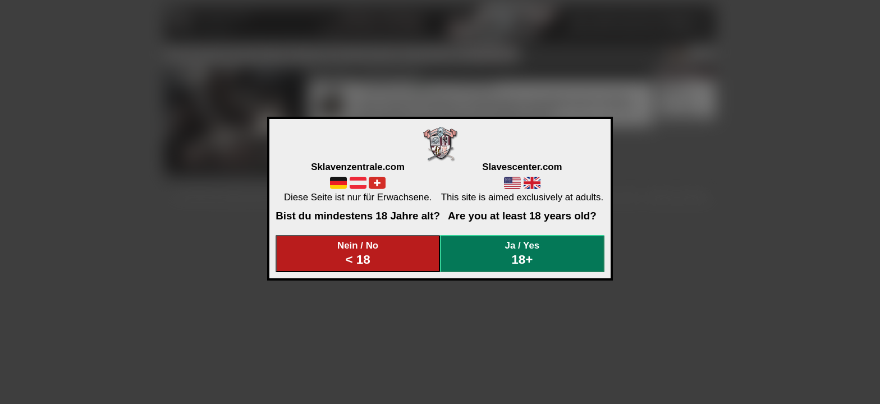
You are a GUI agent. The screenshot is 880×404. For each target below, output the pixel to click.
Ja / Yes (522, 253)
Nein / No (358, 253)
